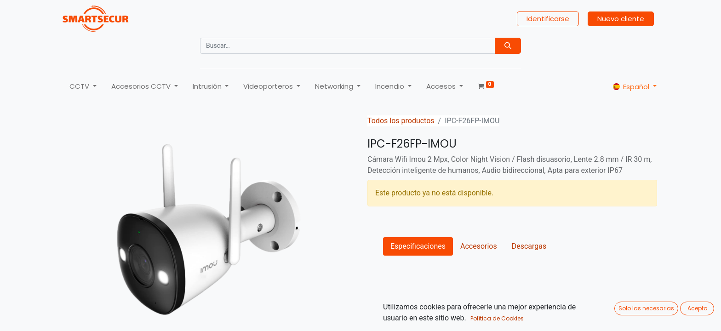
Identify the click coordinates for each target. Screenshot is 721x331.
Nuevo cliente (620, 18)
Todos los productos (401, 120)
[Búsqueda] (508, 46)
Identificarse (547, 18)
